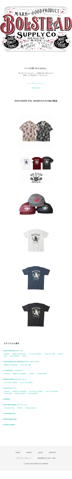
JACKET (7, 354)
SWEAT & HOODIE (19, 354)
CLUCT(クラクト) (10, 388)
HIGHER (7, 399)
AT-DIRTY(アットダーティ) (13, 370)
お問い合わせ (36, 88)
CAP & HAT (8, 393)
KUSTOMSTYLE (9, 413)
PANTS (60, 354)
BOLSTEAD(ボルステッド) (13, 351)
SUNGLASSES (20, 393)
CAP (5, 356)
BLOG (40, 452)
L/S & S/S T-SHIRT (11, 382)
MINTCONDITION (10, 419)
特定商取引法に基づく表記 (47, 458)
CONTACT (52, 452)
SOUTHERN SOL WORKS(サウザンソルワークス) (21, 361)
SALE (24, 356)
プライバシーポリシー (23, 458)
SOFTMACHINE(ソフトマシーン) (15, 405)
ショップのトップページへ (36, 83)
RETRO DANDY (9, 425)
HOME (18, 452)
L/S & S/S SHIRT (35, 354)
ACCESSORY (15, 356)
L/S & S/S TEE (49, 354)
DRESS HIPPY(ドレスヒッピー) (15, 379)
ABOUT (29, 452)
